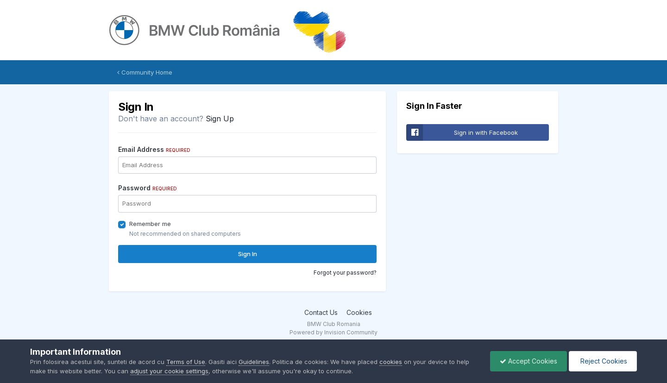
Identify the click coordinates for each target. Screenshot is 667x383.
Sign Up (220, 118)
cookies (390, 361)
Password (147, 188)
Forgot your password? (345, 272)
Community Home (144, 72)
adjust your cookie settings (169, 371)
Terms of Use (185, 361)
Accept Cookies (528, 361)
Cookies (359, 312)
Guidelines (254, 361)
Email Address (154, 149)
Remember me (150, 223)
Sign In (247, 253)
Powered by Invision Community (333, 332)
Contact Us (321, 312)
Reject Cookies (603, 361)
